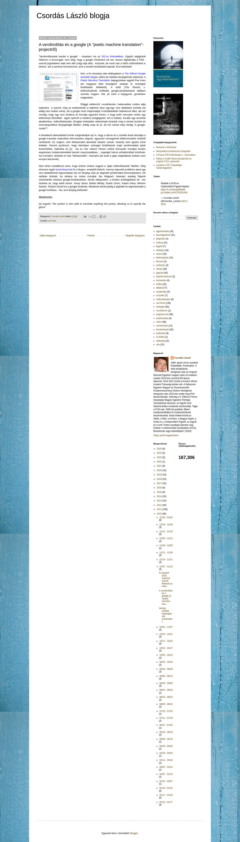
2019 (159, 474)
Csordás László (182, 358)
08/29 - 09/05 (166, 683)
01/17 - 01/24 (166, 795)
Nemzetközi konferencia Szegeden (173, 151)
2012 (159, 505)
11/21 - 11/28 (166, 552)
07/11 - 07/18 (166, 718)
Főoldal (91, 235)
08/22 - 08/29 (166, 690)
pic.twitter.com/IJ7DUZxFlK (174, 192)
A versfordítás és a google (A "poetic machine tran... (165, 597)
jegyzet (159, 273)
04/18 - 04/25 (166, 753)
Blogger (134, 833)
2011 (159, 509)
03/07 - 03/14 (166, 767)
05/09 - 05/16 (166, 739)
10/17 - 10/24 (166, 641)
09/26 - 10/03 (166, 662)
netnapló (160, 306)
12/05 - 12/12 (166, 538)
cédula (159, 242)
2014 (159, 496)
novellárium (161, 310)
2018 (159, 479)
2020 (159, 470)
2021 (159, 466)
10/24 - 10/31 (166, 634)
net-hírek (52, 221)
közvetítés (161, 280)
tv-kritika (160, 337)
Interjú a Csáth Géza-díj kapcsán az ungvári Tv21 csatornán (174, 160)
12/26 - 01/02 (166, 517)
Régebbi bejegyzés (135, 235)
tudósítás (160, 333)
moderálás (161, 291)
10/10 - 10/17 (166, 648)
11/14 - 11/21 (166, 559)
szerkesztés (162, 325)
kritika (159, 284)
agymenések (162, 231)
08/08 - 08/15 (166, 704)
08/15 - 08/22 (166, 697)
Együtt (159, 246)
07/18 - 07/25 (166, 711)
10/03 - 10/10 (166, 655)
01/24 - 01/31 (166, 788)
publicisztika (162, 318)
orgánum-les (162, 314)
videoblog (161, 341)
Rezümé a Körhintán (166, 147)
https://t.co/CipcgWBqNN (173, 189)
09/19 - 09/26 (166, 669)
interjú (159, 269)
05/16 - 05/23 (166, 732)
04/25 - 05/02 (166, 746)
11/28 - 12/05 (166, 545)
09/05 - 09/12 (166, 676)
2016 (159, 487)
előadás (160, 250)
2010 (159, 513)
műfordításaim (163, 299)
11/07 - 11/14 (166, 566)
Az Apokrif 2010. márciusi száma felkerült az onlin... (165, 580)
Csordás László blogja (73, 15)
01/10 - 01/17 (166, 802)
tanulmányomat (64, 169)
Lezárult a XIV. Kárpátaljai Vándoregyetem (169, 166)
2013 (159, 500)
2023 (159, 457)
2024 (159, 453)
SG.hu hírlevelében (112, 56)
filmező (159, 261)
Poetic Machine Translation (95, 80)
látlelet (159, 288)
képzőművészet (164, 276)
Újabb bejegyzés (48, 235)
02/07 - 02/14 (166, 774)
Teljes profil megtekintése (165, 435)
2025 (159, 448)
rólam (159, 322)
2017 (159, 483)
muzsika (160, 295)
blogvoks (160, 238)
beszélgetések (163, 235)
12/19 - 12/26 (166, 524)
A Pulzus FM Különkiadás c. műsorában (175, 155)
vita (158, 344)
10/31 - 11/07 (166, 627)
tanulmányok (162, 329)
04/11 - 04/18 (166, 760)
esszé (159, 254)
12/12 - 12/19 (166, 531)
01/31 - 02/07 (166, 781)
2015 (159, 492)
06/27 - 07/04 (166, 725)
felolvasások (162, 257)
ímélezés (160, 265)
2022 (159, 461)
